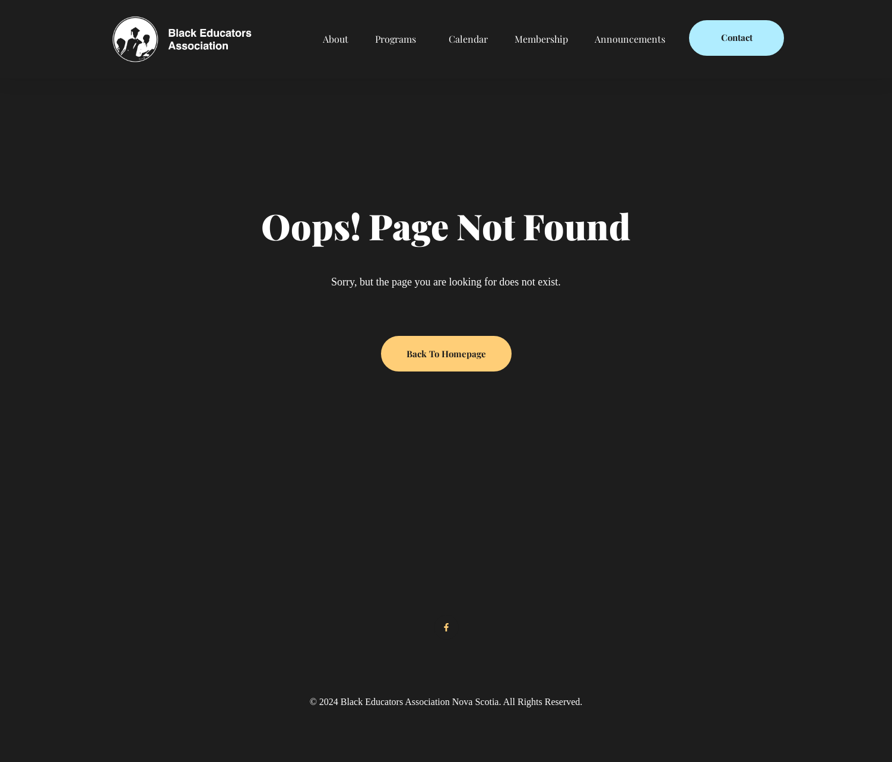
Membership (541, 39)
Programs (395, 39)
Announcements (630, 39)
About (335, 39)
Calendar (468, 39)
